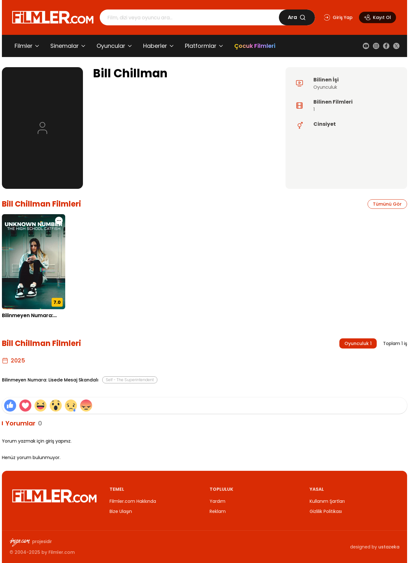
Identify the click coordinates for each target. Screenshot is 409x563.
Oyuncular (111, 46)
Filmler (24, 46)
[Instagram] (376, 46)
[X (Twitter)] (396, 46)
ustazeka (389, 547)
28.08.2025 (14, 325)
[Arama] (189, 17)
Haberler (155, 46)
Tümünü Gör (387, 204)
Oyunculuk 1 (358, 343)
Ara (297, 17)
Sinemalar (64, 46)
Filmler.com (61, 552)
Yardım (217, 501)
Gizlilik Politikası (326, 511)
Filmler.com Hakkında (133, 501)
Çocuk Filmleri (254, 46)
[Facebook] (386, 46)
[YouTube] (366, 46)
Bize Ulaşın (121, 511)
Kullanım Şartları (327, 501)
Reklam (218, 511)
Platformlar (201, 46)
